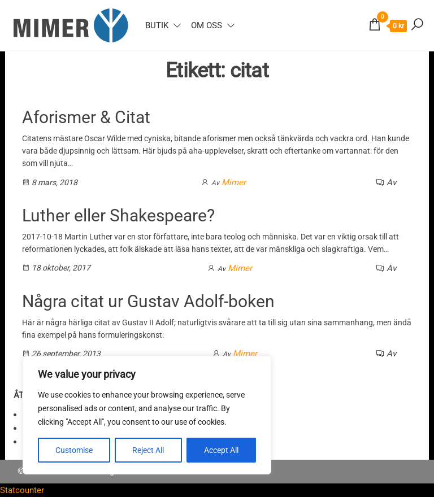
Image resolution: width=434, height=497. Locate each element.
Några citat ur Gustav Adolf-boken (148, 301)
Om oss (206, 25)
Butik (156, 25)
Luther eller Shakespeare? (118, 215)
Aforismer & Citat (86, 117)
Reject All (148, 450)
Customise (74, 450)
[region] (147, 415)
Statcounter (22, 490)
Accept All (221, 450)
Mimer (234, 182)
